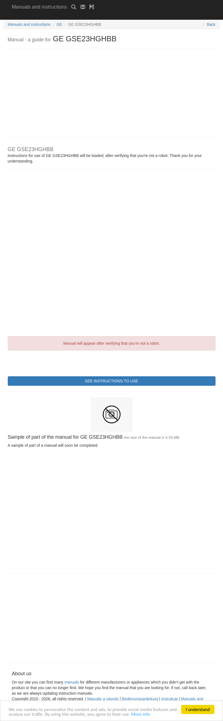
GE (59, 24)
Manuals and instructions (39, 7)
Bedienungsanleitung (140, 699)
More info (140, 715)
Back (211, 24)
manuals (71, 682)
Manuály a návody (103, 699)
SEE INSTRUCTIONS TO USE (111, 381)
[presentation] (50, 363)
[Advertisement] (77, 16)
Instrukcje (169, 699)
